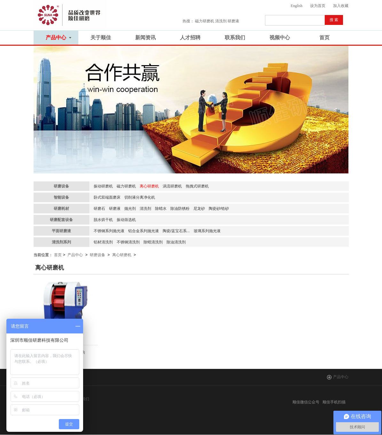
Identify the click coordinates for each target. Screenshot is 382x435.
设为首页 (317, 6)
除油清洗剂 (176, 242)
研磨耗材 (61, 208)
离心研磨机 (149, 186)
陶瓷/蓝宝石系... (176, 231)
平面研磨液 (61, 231)
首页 (58, 255)
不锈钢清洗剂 (128, 242)
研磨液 (115, 208)
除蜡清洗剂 (153, 242)
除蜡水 (161, 208)
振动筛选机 (126, 220)
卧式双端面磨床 (107, 197)
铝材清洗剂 (103, 242)
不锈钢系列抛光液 (109, 231)
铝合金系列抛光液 (143, 231)
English (296, 6)
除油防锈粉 (180, 208)
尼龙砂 (199, 208)
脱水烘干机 (103, 220)
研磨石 (99, 208)
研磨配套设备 (61, 220)
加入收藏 (340, 6)
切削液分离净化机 (139, 197)
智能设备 (61, 197)
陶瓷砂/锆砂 (219, 208)
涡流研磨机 (172, 186)
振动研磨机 (103, 186)
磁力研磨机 (126, 186)
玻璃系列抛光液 (207, 231)
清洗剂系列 (61, 242)
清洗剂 (145, 208)
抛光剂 (130, 208)
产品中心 (75, 255)
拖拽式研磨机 (197, 186)
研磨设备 (61, 186)
